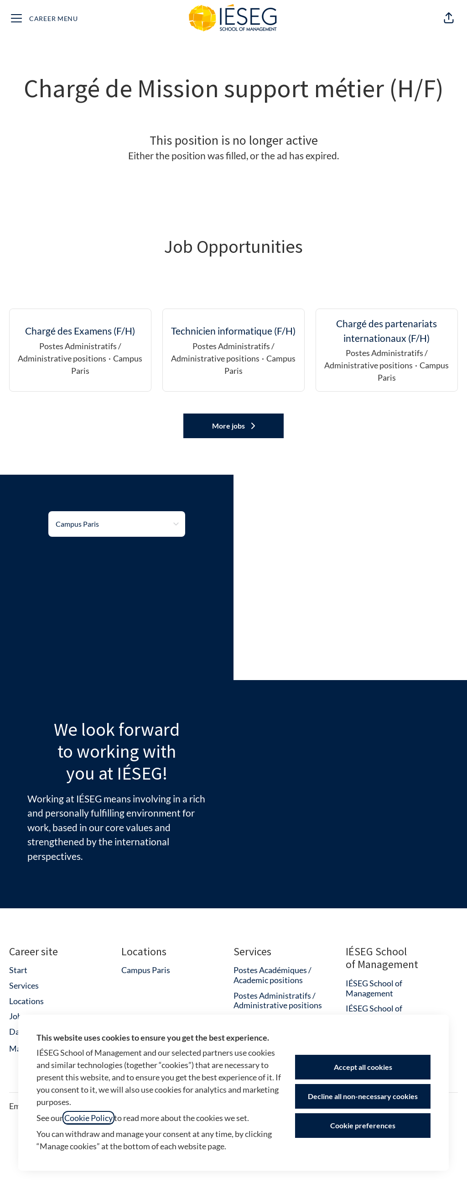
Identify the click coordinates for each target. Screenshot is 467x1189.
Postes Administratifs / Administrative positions (278, 1000)
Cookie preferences (362, 1125)
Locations (26, 1001)
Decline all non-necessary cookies (363, 1096)
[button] (449, 18)
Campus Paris (145, 970)
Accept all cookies (363, 1067)
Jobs (17, 1016)
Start (18, 970)
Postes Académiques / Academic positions (272, 975)
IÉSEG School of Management (374, 988)
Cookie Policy (88, 1118)
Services (24, 985)
